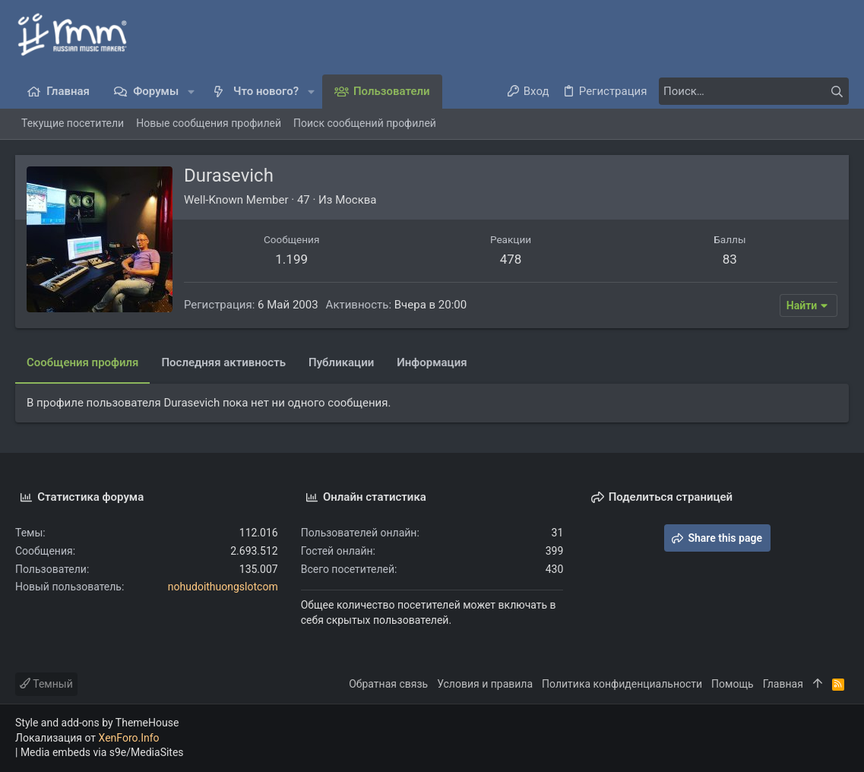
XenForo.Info (129, 738)
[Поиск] (754, 91)
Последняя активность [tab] (223, 362)
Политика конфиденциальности (622, 684)
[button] (191, 91)
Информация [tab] (432, 362)
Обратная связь (388, 684)
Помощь (732, 684)
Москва (355, 200)
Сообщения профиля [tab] (82, 362)
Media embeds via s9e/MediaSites (102, 752)
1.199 (291, 259)
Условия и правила (485, 684)
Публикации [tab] (341, 362)
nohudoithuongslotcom (223, 587)
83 (730, 259)
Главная (783, 684)
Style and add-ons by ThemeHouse (97, 723)
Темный (46, 684)
